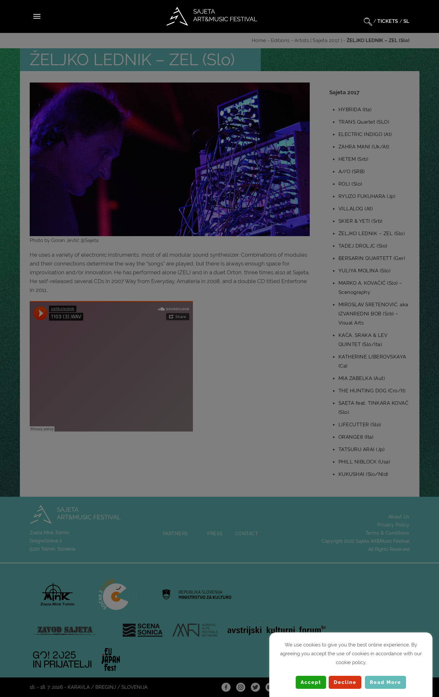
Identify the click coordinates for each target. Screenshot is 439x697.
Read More (385, 682)
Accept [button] (311, 682)
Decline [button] (345, 682)
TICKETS (387, 21)
